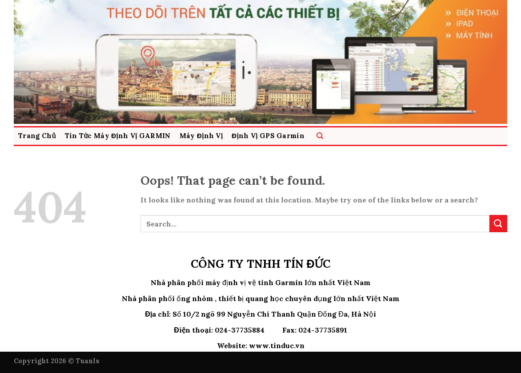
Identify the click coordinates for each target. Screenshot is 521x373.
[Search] (320, 136)
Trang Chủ (37, 135)
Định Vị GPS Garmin (268, 135)
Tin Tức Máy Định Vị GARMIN (118, 135)
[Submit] (498, 223)
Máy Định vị (201, 135)
